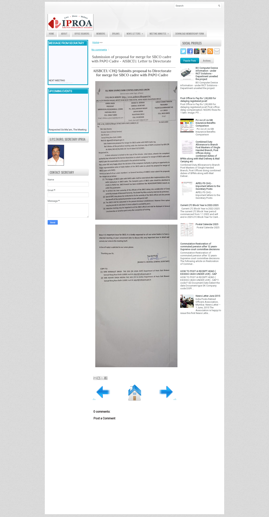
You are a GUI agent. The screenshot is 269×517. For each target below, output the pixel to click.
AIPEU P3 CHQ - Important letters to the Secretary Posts (208, 186)
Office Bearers (82, 33)
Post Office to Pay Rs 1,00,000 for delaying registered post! (198, 99)
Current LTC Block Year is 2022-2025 (199, 205)
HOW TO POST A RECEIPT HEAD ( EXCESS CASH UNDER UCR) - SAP (198, 272)
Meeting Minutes (160, 32)
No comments (99, 49)
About (64, 33)
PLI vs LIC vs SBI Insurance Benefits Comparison (205, 123)
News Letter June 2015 (208, 295)
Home (51, 33)
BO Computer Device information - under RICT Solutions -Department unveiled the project (207, 74)
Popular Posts (189, 60)
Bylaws (116, 33)
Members (100, 33)
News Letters (136, 32)
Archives (207, 60)
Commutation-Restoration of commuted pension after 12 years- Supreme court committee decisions (199, 246)
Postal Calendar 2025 (207, 224)
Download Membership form (189, 33)
